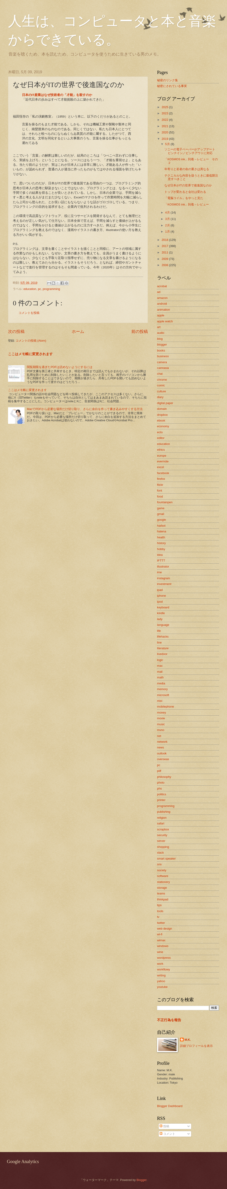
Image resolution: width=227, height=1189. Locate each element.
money (161, 712)
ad (158, 292)
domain (162, 408)
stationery (163, 882)
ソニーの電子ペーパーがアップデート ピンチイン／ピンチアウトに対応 (191, 151)
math (160, 677)
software (162, 876)
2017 (165, 246)
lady (160, 619)
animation (163, 309)
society (161, 870)
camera (162, 362)
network (162, 741)
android (162, 303)
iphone (161, 595)
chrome (162, 379)
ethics (161, 449)
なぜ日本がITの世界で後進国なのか (188, 185)
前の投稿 (139, 331)
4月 (168, 212)
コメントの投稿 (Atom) (31, 340)
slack (160, 852)
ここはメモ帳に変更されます (30, 354)
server (161, 841)
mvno (160, 730)
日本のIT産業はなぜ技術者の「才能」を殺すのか (57, 95)
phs (159, 788)
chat (160, 373)
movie (161, 718)
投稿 (164, 1126)
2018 (165, 240)
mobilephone (165, 706)
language (163, 625)
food (160, 496)
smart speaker (166, 858)
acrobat (162, 286)
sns (159, 864)
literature (163, 648)
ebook (161, 420)
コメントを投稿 (29, 313)
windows (162, 946)
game (160, 508)
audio (160, 332)
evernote (163, 461)
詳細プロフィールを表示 (196, 1046)
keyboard (163, 607)
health (161, 537)
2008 (165, 265)
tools (160, 911)
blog (160, 338)
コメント (167, 1134)
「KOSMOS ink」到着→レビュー (186, 204)
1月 (168, 231)
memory (162, 689)
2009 (165, 259)
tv (158, 917)
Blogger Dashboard (170, 1106)
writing (161, 975)
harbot (161, 525)
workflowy (163, 969)
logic (160, 660)
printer (161, 800)
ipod (160, 601)
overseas (163, 759)
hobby (161, 549)
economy (163, 426)
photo (160, 782)
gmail (160, 514)
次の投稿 (16, 331)
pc (39, 289)
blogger (162, 344)
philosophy (164, 777)
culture (161, 391)
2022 (165, 119)
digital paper (165, 403)
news (160, 747)
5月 (168, 144)
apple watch (165, 321)
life (159, 630)
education (29, 289)
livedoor (162, 654)
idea (160, 555)
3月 (168, 219)
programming (51, 289)
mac (160, 665)
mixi (159, 701)
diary (160, 397)
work (160, 963)
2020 (165, 132)
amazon (162, 298)
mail (160, 671)
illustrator (163, 566)
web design (164, 928)
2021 (165, 126)
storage (162, 887)
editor (160, 438)
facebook (163, 473)
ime (159, 572)
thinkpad (162, 899)
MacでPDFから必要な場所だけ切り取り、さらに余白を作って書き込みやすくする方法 (85, 409)
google (161, 519)
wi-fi (159, 934)
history (161, 543)
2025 (165, 107)
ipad (160, 590)
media (161, 683)
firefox (161, 479)
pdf (159, 771)
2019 (165, 139)
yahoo (161, 981)
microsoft (163, 695)
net (159, 736)
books (161, 350)
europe (161, 455)
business (163, 356)
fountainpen (164, 502)
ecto (160, 432)
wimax (161, 940)
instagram (163, 578)
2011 (165, 252)
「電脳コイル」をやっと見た (183, 198)
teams (161, 893)
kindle (161, 613)
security (162, 835)
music (161, 724)
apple (160, 315)
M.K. (188, 1039)
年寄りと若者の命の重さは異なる (186, 169)
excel (160, 467)
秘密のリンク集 (167, 80)
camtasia (163, 368)
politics (161, 794)
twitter (161, 923)
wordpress (164, 957)
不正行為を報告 (169, 1020)
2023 (165, 113)
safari (160, 823)
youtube (162, 987)
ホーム (78, 331)
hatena (161, 531)
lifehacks (163, 636)
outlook (162, 753)
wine (160, 952)
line (159, 642)
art (159, 327)
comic (161, 385)
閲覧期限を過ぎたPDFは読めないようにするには (59, 367)
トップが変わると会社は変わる (185, 192)
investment (164, 584)
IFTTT (161, 560)
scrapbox (163, 829)
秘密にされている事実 (172, 86)
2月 (168, 225)
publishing (163, 811)
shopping (163, 847)
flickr (160, 484)
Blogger (141, 1180)
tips (159, 905)
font (159, 490)
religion (162, 817)
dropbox (162, 414)
